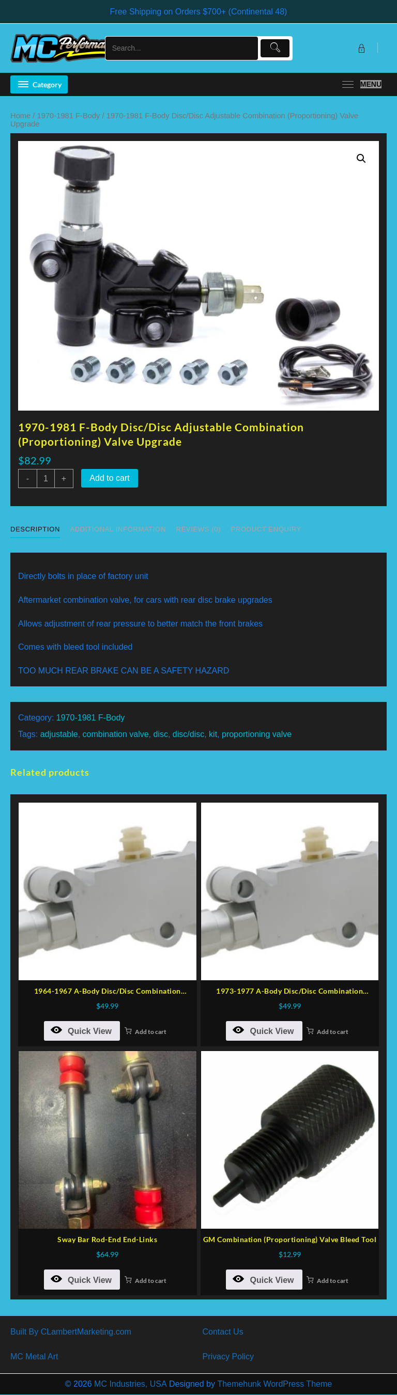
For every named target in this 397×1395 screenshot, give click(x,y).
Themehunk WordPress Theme (274, 1384)
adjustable (59, 734)
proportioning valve (257, 734)
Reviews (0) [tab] (198, 529)
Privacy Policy (228, 1356)
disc (161, 734)
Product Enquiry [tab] (266, 529)
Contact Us (223, 1331)
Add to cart (109, 478)
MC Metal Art (34, 1356)
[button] (361, 158)
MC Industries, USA (130, 1384)
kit (213, 734)
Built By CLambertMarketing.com (70, 1331)
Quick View (81, 1030)
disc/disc (188, 734)
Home (20, 116)
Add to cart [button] (150, 1032)
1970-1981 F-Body (68, 116)
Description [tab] (35, 529)
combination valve (116, 734)
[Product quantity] (46, 478)
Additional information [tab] (117, 529)
